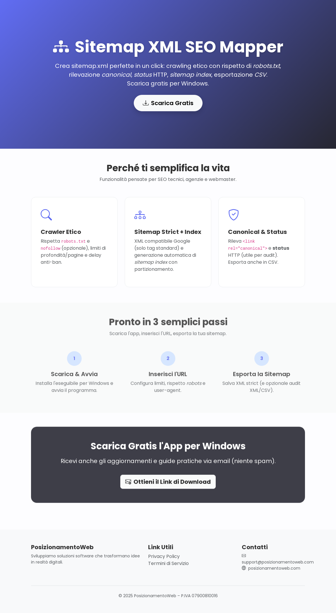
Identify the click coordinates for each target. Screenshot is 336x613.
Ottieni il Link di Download (168, 484)
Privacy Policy (164, 556)
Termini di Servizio (168, 563)
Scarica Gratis (168, 103)
